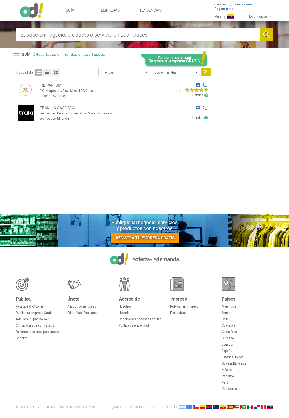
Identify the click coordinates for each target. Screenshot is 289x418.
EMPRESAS (110, 10)
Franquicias (178, 313)
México (227, 370)
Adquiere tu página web (33, 319)
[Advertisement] (243, 142)
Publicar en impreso (184, 306)
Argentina (229, 306)
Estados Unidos (233, 357)
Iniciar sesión (242, 4)
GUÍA (69, 10)
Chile (225, 319)
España (227, 351)
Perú (225, 382)
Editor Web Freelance (82, 313)
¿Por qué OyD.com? (29, 306)
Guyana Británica (234, 363)
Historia (124, 313)
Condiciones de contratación (36, 325)
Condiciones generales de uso (140, 319)
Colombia (228, 325)
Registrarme (223, 9)
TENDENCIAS (151, 10)
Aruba (226, 313)
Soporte (21, 338)
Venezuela (229, 389)
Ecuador (227, 344)
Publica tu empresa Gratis (34, 313)
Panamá (228, 376)
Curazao (228, 338)
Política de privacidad (134, 325)
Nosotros (125, 306)
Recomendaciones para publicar (39, 332)
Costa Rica (229, 332)
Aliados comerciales (81, 306)
